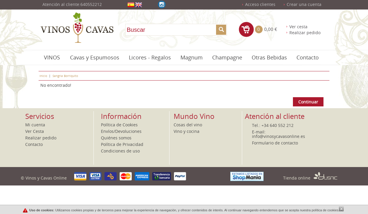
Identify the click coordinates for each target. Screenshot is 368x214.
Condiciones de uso (120, 151)
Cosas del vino (188, 125)
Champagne (227, 57)
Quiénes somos (116, 138)
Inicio (43, 76)
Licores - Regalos (150, 57)
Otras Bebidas (269, 57)
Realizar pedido (305, 32)
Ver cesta (298, 26)
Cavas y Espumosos (94, 57)
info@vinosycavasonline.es (278, 136)
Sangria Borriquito (65, 76)
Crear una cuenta (304, 4)
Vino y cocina (186, 131)
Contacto (307, 57)
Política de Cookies (119, 125)
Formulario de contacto (275, 143)
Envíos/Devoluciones (121, 131)
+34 (265, 125)
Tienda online (310, 178)
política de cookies (325, 210)
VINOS (52, 57)
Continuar (308, 102)
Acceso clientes (260, 4)
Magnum (191, 57)
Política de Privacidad (122, 144)
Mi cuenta (35, 125)
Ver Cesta (34, 131)
